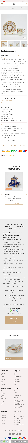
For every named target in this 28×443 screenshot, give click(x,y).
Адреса (16, 414)
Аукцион (16, 397)
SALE (15, 390)
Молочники (17, 379)
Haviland (3, 395)
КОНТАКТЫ (17, 411)
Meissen (3, 393)
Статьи (15, 392)
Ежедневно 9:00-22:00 (19, 424)
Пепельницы (17, 381)
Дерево (3, 383)
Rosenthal (3, 398)
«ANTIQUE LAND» (4, 7)
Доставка (4, 125)
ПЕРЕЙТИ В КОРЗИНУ (19, 441)
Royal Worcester (5, 396)
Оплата (3, 132)
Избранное (3, 417)
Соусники (8, 358)
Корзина (3, 422)
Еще (15, 384)
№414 (12, 8)
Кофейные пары (6, 8)
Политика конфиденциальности (19, 404)
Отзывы (16, 394)
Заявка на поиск (6, 103)
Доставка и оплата (18, 398)
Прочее (3, 384)
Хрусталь (3, 374)
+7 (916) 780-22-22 (14, 308)
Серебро (3, 379)
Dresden (7, 56)
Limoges (3, 403)
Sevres (2, 401)
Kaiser (2, 400)
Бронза (2, 381)
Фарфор (3, 373)
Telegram (17, 422)
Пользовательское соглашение (18, 401)
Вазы (15, 374)
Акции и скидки (18, 395)
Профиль (3, 420)
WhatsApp (17, 420)
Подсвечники (17, 383)
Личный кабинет (5, 414)
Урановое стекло (5, 378)
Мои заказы (4, 415)
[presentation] (1, 193)
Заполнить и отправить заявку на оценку (14, 319)
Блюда (15, 373)
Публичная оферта (18, 406)
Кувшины (16, 378)
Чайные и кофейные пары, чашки (17, 7)
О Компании (17, 407)
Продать (3, 423)
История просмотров (6, 418)
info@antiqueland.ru (19, 418)
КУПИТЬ (17, 203)
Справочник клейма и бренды (6, 391)
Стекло (2, 376)
